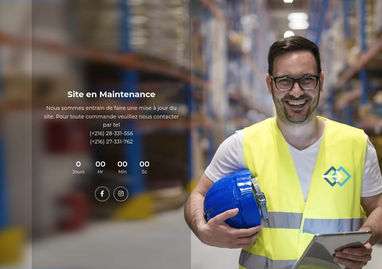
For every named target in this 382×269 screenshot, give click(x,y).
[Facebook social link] (102, 193)
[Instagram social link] (120, 193)
